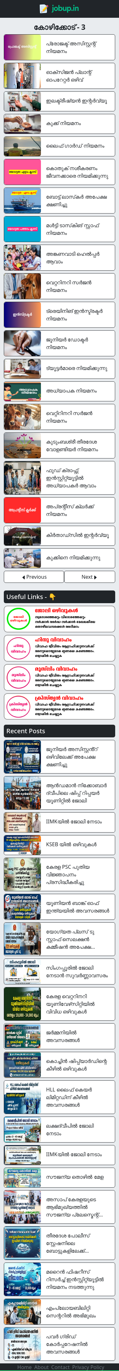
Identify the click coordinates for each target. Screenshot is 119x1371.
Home (24, 1367)
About (41, 1367)
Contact (60, 1367)
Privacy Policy (88, 1367)
